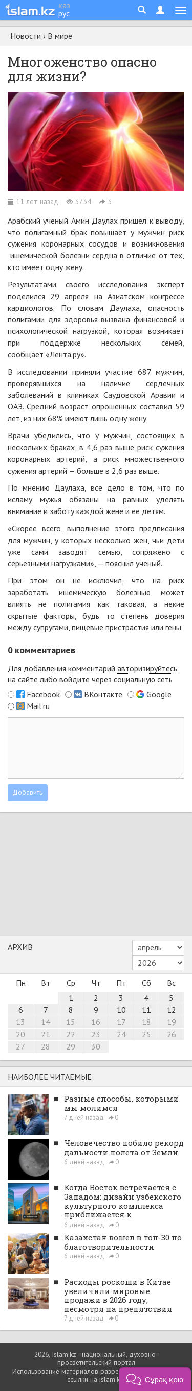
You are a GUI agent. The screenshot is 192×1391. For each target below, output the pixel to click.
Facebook (43, 694)
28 (45, 1046)
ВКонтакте (103, 694)
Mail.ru (38, 706)
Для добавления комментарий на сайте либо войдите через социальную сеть (92, 674)
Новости (25, 36)
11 (146, 1010)
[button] (155, 1379)
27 (20, 1046)
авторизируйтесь (147, 668)
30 (95, 1046)
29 (70, 1046)
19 (171, 1022)
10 (121, 1010)
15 (70, 1022)
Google (159, 694)
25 (146, 1034)
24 (121, 1034)
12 (171, 1010)
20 (20, 1034)
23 (95, 1034)
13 (20, 1022)
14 (45, 1022)
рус (64, 13)
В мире (60, 36)
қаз (64, 5)
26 (171, 1034)
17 (121, 1022)
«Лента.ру (63, 354)
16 (95, 1022)
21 (45, 1034)
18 (146, 1022)
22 (70, 1034)
